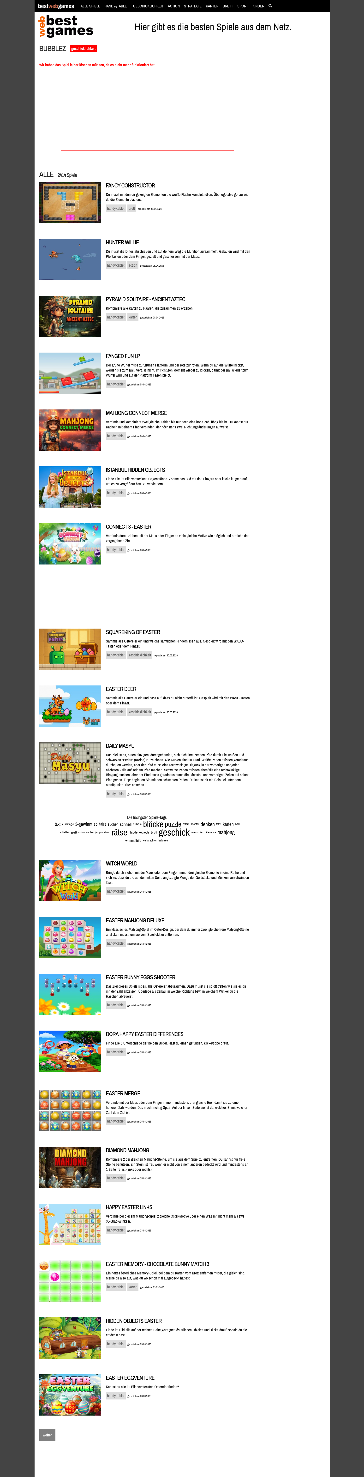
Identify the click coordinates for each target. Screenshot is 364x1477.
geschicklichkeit (83, 48)
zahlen (90, 832)
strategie (69, 824)
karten (228, 824)
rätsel (120, 832)
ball (237, 824)
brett (154, 832)
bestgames (56, 6)
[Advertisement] (293, 126)
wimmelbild (133, 840)
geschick (174, 832)
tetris (218, 824)
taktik (59, 824)
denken (208, 824)
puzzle (173, 824)
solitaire (100, 824)
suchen (113, 824)
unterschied (197, 832)
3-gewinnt (83, 824)
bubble (137, 824)
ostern (186, 824)
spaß (74, 832)
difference (210, 832)
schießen (64, 832)
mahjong (226, 832)
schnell (126, 824)
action (81, 832)
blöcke (153, 824)
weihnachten (150, 840)
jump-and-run (102, 832)
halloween (163, 840)
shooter (195, 824)
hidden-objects (140, 832)
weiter (47, 1435)
